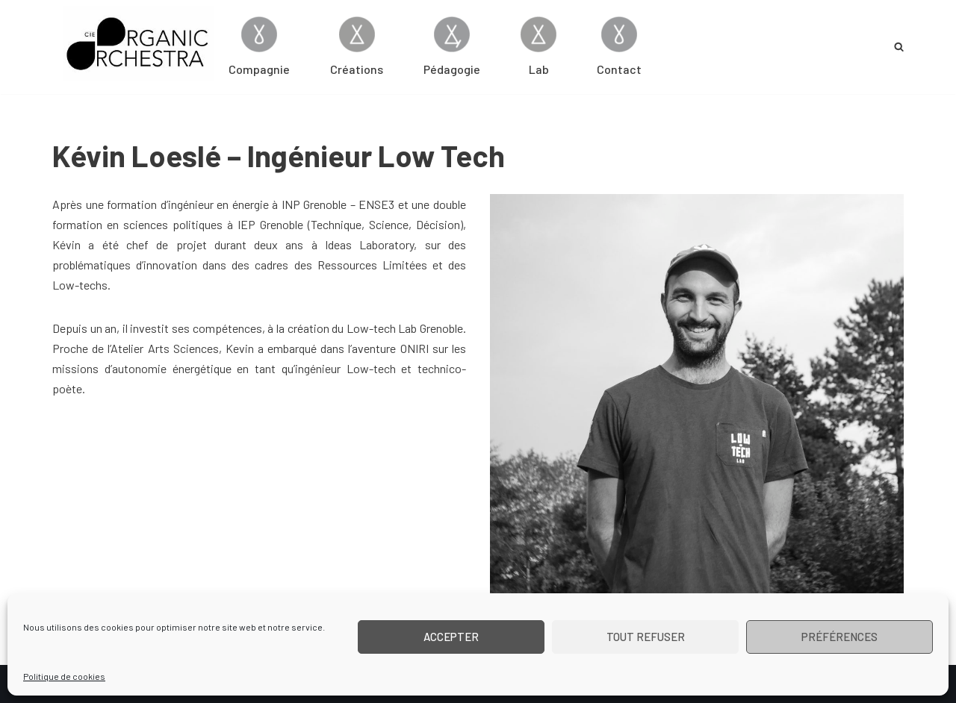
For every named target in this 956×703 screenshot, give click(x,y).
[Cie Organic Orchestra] (138, 43)
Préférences (839, 636)
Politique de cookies (64, 676)
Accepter (451, 636)
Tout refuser (645, 636)
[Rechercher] (899, 46)
